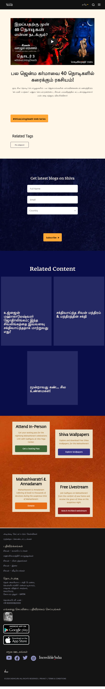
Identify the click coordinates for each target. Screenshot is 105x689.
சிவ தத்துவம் (19, 145)
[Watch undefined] (52, 41)
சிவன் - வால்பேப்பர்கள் (15, 581)
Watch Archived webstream (74, 532)
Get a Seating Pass (31, 456)
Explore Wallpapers (74, 459)
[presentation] (52, 224)
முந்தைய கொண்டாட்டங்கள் (17, 569)
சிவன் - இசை (10, 596)
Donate (31, 527)
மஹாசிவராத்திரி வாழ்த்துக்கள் (18, 586)
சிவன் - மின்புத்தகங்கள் (15, 591)
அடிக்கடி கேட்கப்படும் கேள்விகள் (20, 564)
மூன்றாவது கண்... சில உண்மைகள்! (48, 389)
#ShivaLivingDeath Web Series (29, 118)
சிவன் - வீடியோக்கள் (14, 600)
